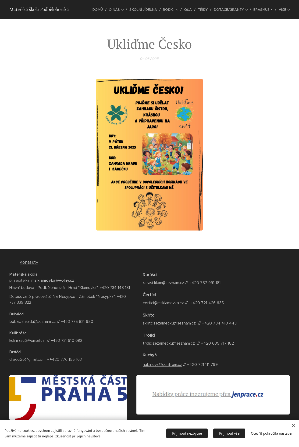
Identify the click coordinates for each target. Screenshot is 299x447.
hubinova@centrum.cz (162, 364)
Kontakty (29, 262)
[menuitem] (102, 9)
